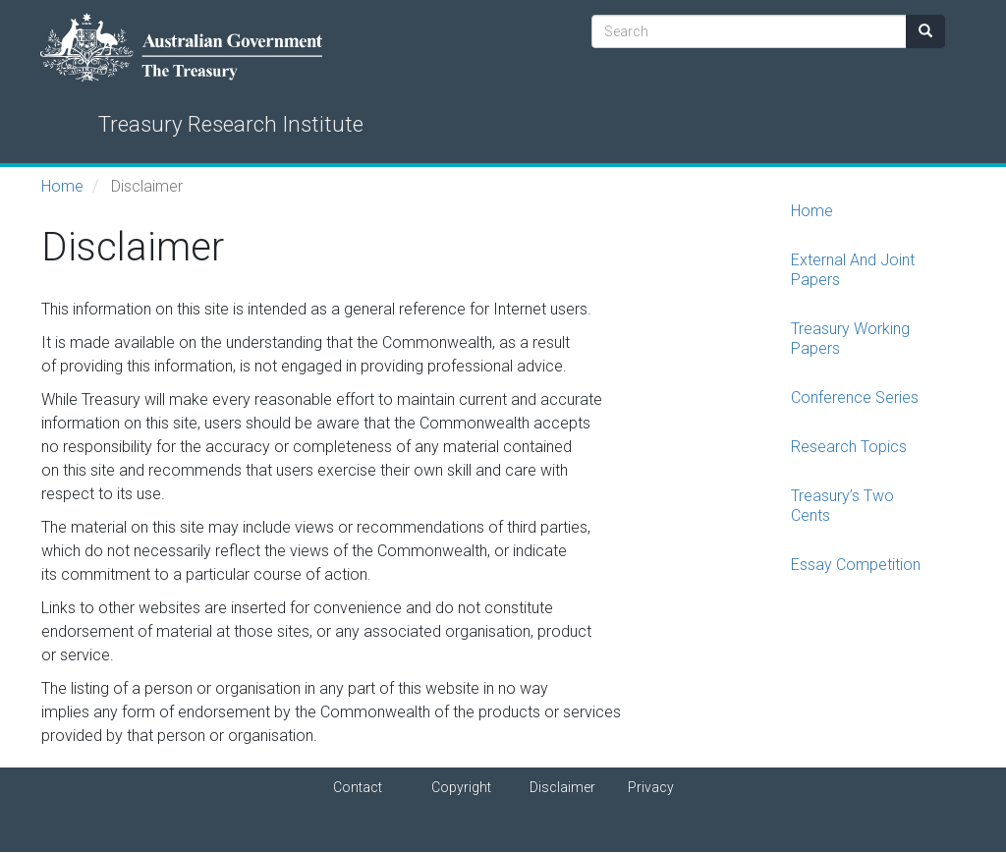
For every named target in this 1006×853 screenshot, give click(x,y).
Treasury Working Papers (850, 338)
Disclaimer (562, 787)
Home (62, 186)
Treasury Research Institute (230, 124)
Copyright (461, 787)
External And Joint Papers (853, 270)
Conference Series (855, 397)
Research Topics (849, 446)
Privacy (651, 787)
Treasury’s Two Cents (842, 505)
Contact (357, 787)
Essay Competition (856, 564)
